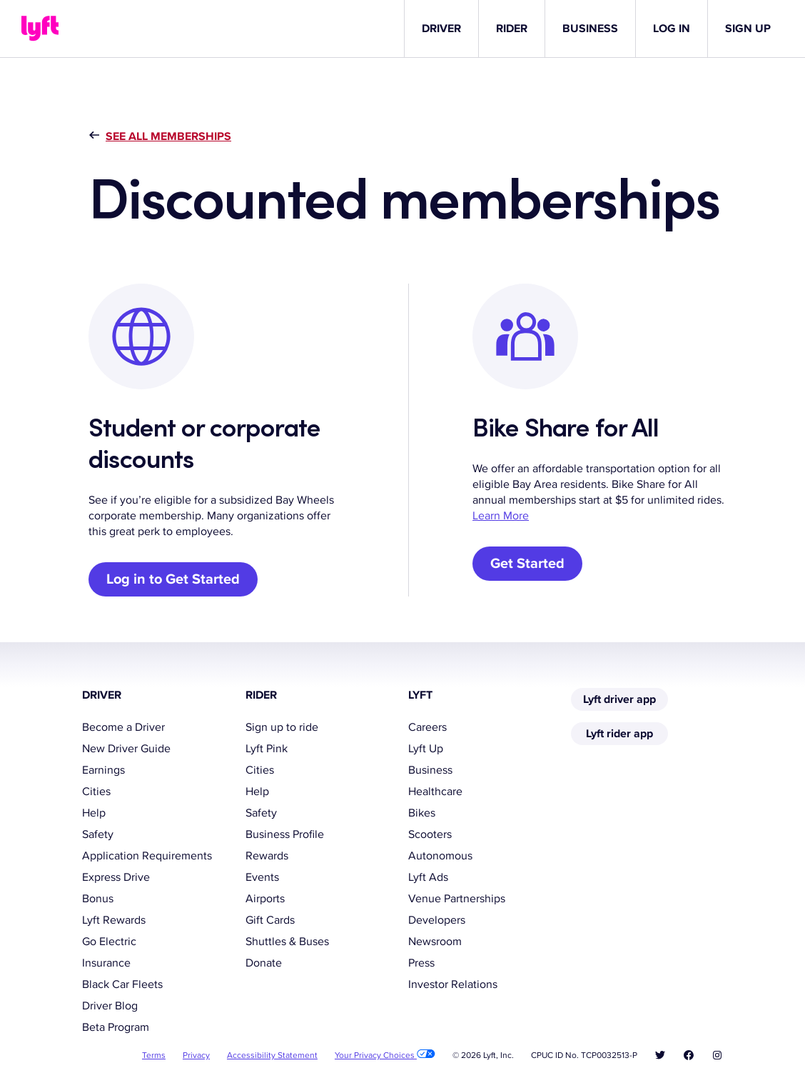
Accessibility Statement (272, 1055)
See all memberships (168, 136)
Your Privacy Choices (385, 1055)
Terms (154, 1055)
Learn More (500, 516)
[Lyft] (40, 28)
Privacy (196, 1055)
